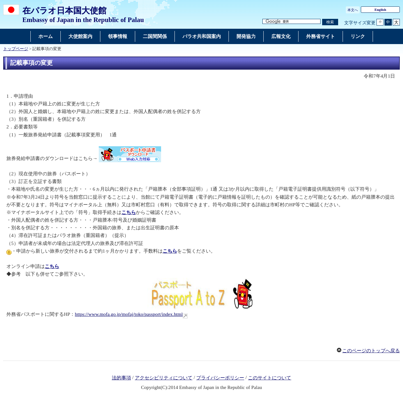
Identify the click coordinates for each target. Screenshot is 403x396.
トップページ (15, 49)
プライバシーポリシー (220, 377)
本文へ (352, 10)
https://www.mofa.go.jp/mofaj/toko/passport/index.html (128, 314)
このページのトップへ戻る (371, 350)
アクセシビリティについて (163, 377)
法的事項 (121, 377)
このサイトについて (269, 377)
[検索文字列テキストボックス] (291, 21)
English (380, 9)
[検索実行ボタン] (330, 22)
